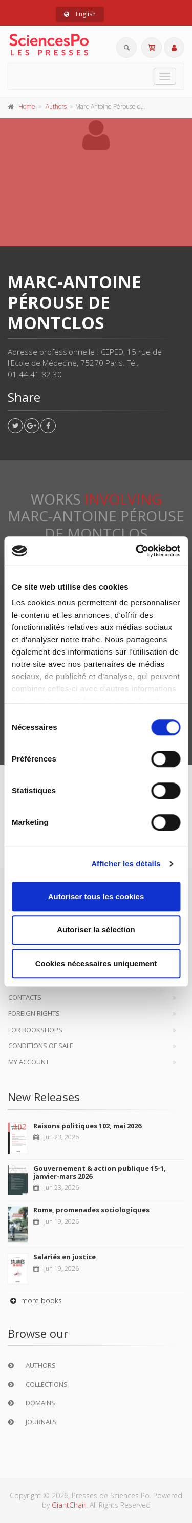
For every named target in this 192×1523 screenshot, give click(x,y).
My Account (28, 1062)
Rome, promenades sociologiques (91, 1209)
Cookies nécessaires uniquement (96, 963)
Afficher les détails (125, 863)
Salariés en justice (64, 1256)
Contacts (24, 997)
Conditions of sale (40, 1045)
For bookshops (35, 1029)
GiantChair (69, 1505)
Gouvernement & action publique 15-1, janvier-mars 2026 (99, 1172)
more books (35, 1301)
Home (26, 106)
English (80, 14)
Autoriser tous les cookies (96, 896)
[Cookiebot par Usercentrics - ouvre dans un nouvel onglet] (136, 550)
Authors (56, 106)
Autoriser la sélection (96, 929)
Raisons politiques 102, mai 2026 (87, 1125)
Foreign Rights (34, 1013)
